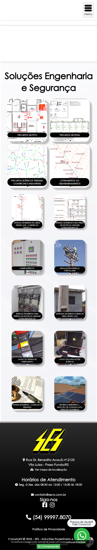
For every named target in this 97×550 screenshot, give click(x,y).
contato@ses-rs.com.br (48, 495)
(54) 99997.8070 (48, 517)
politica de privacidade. (76, 542)
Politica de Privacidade (48, 529)
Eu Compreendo (48, 546)
